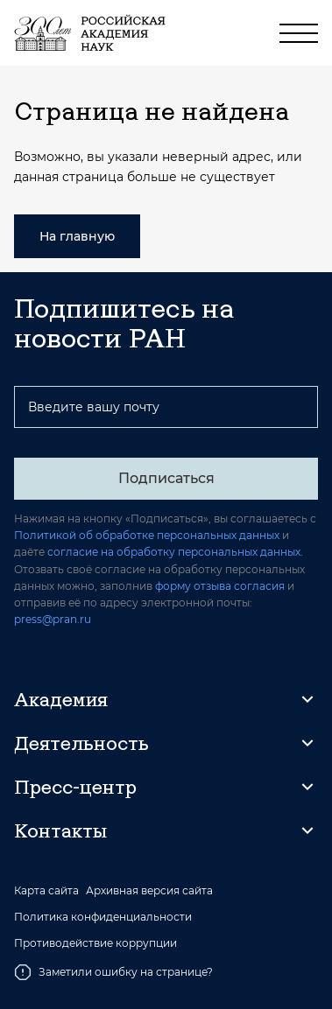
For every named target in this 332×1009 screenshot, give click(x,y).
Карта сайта (46, 891)
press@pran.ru (52, 619)
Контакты (60, 830)
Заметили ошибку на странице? (113, 972)
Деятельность (81, 743)
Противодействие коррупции (95, 943)
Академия (61, 699)
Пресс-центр (75, 786)
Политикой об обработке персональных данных (146, 535)
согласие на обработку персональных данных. (175, 551)
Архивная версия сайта (149, 891)
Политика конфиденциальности (103, 917)
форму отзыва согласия (220, 585)
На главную (77, 236)
